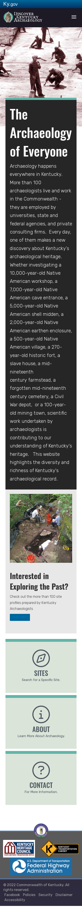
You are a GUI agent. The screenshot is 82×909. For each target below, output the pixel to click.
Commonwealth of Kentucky (40, 888)
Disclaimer (64, 898)
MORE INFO (26, 618)
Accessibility (14, 903)
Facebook (12, 898)
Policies (29, 898)
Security (45, 898)
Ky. (10, 4)
